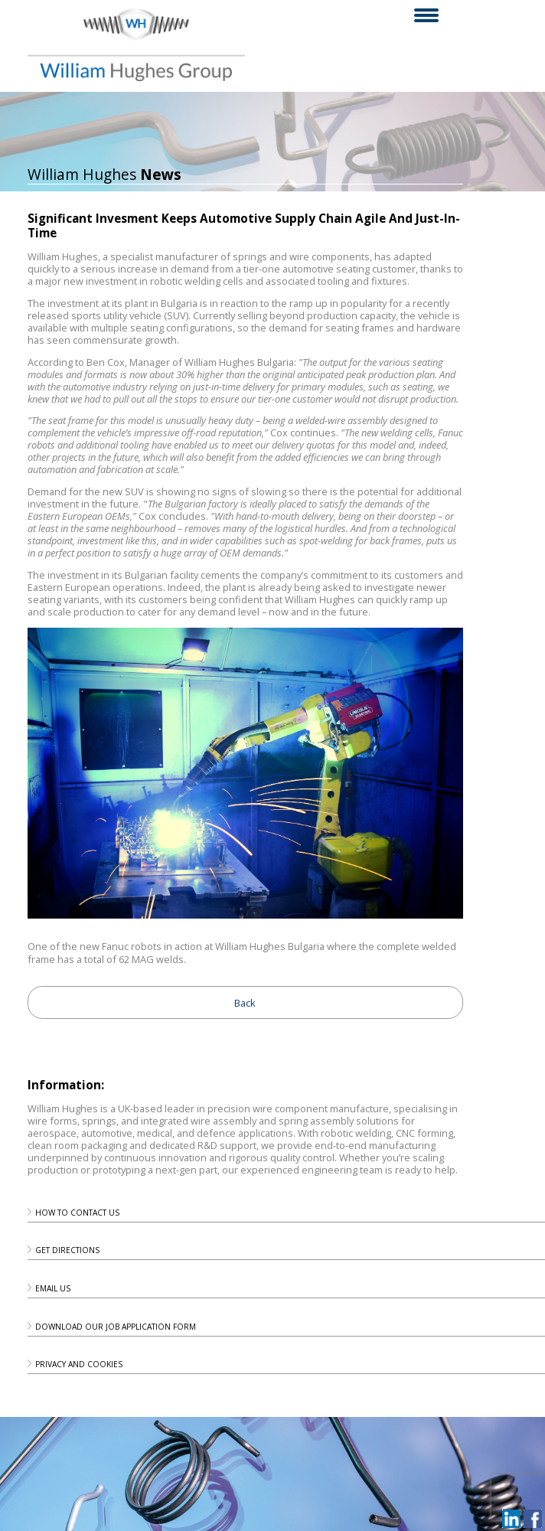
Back (245, 1003)
